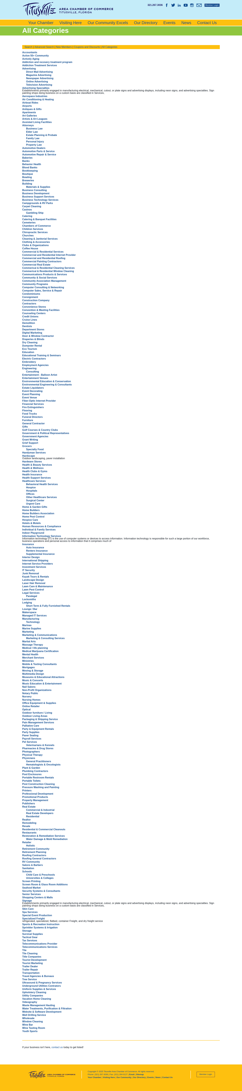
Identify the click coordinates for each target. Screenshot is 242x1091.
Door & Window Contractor (38, 336)
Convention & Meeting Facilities (41, 310)
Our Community (123, 1077)
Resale (26, 826)
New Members (64, 47)
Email (131, 1074)
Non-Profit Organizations (36, 690)
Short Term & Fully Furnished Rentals (48, 606)
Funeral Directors (32, 417)
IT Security (28, 570)
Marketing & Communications (39, 635)
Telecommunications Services (39, 947)
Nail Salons (28, 687)
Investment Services (34, 567)
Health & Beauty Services (37, 464)
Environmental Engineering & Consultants (47, 384)
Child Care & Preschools (40, 874)
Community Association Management (44, 281)
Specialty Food (35, 449)
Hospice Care (30, 520)
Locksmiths (29, 599)
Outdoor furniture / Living (37, 712)
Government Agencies (35, 436)
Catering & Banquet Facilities (39, 219)
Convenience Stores (34, 306)
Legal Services (31, 593)
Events (169, 23)
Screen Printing (31, 881)
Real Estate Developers (39, 813)
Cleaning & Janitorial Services (40, 238)
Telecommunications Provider (39, 943)
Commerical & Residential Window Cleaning (48, 271)
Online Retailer (31, 706)
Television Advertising (39, 84)
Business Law (34, 128)
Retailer (26, 842)
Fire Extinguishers (33, 407)
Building (27, 183)
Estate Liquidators (33, 388)
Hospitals (31, 490)
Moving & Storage (32, 670)
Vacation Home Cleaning (36, 998)
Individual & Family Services (39, 529)
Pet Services (29, 742)
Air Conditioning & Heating (38, 99)
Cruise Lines (29, 319)
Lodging (27, 602)
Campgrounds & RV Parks (37, 203)
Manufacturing (30, 618)
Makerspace (29, 612)
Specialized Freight (33, 918)
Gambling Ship (35, 213)
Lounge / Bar (29, 609)
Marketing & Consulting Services (45, 638)
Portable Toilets (31, 780)
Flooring (27, 410)
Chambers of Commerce (36, 225)
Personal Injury (35, 141)
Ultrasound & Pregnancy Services (42, 982)
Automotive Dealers (33, 148)
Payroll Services (31, 738)
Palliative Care (30, 725)
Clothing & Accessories (36, 242)
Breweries (28, 180)
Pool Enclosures (32, 774)
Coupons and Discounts (87, 47)
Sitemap (140, 1074)
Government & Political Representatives (45, 433)
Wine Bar (27, 1024)
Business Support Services (38, 196)
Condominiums (31, 294)
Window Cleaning (32, 1021)
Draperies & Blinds (33, 339)
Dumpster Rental (32, 345)
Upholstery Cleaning (34, 992)
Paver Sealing (30, 735)
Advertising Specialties (35, 88)
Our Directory (145, 23)
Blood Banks (29, 167)
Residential (32, 816)
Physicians (28, 758)
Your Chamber (40, 23)
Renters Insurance (37, 550)
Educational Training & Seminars (41, 355)
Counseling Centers (34, 313)
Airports (27, 106)
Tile (24, 950)
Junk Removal (30, 573)
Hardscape (28, 456)
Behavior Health (31, 164)
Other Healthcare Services (41, 497)
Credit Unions (30, 316)
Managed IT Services (34, 615)
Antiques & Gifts (32, 109)
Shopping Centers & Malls (37, 897)
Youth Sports (30, 1031)
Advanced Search (44, 47)
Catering (27, 216)
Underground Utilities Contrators (41, 986)
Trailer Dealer (30, 966)
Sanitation (28, 868)
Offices (30, 494)
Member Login (205, 1074)
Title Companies (31, 956)
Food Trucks (29, 413)
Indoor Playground (33, 533)
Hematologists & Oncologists (43, 764)
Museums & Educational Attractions (43, 677)
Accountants (29, 52)
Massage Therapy (32, 644)
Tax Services (29, 940)
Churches (28, 235)
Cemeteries (28, 222)
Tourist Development (34, 960)
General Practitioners (38, 761)
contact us (57, 1047)
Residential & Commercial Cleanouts (43, 829)
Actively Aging (30, 59)
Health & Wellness (33, 468)
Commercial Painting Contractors (41, 261)
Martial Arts (29, 641)
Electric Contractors (34, 358)
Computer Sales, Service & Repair (42, 290)
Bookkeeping (30, 170)
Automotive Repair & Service (39, 154)
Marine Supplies (31, 628)
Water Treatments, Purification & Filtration (46, 1008)
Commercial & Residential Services (43, 251)
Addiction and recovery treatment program (47, 62)
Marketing (28, 631)
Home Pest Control (33, 516)
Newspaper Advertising (39, 78)
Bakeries (27, 157)
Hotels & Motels (31, 523)
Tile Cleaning (30, 953)
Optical (26, 709)
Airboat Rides (30, 102)
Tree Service (29, 979)
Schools (27, 871)
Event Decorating (32, 391)
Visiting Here (70, 23)
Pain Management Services (38, 722)
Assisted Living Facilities (37, 122)
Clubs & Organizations (35, 245)
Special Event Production (37, 915)
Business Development (35, 193)
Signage (27, 900)
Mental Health (30, 654)
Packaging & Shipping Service (40, 719)
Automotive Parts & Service (38, 151)
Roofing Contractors (34, 855)
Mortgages (28, 667)
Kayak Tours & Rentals (35, 576)
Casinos (27, 209)
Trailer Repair (30, 969)
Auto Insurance (35, 547)
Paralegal (31, 596)
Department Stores (33, 329)
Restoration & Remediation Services (43, 836)
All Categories (109, 47)
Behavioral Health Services (42, 484)
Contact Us (207, 23)
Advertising (29, 68)
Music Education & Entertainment (42, 683)
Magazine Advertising (38, 75)
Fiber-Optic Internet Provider (39, 400)
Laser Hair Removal (33, 583)
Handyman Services (34, 452)
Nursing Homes (31, 699)
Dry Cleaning (30, 342)
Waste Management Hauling (38, 1005)
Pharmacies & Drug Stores (37, 748)
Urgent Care (33, 503)
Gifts (25, 426)
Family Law (32, 138)
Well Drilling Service (34, 1015)
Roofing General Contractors (39, 858)
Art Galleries (29, 115)
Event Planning (31, 394)
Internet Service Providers (37, 563)
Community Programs (35, 284)
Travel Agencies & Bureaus (38, 976)
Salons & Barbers (32, 865)
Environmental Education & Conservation (46, 381)
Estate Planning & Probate (41, 135)
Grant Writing (30, 439)
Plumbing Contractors (35, 771)
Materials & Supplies (38, 187)
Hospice (31, 487)
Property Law (34, 144)
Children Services (32, 229)
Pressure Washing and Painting (40, 787)
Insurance (28, 544)
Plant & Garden (31, 768)
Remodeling (29, 823)
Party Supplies (30, 732)
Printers (26, 790)
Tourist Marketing (32, 963)
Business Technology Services (40, 200)
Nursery (26, 696)
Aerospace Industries (34, 96)
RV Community (31, 861)
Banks (26, 161)
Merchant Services (33, 657)
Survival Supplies (32, 934)
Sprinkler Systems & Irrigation (40, 927)
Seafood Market (31, 887)
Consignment (30, 297)
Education (28, 352)
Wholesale (28, 1018)
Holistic (30, 845)
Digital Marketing (32, 332)
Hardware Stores (32, 461)
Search (28, 47)
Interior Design (31, 557)
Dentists (27, 326)
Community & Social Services (39, 277)
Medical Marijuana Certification (40, 651)
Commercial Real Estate (36, 264)
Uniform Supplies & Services (39, 989)
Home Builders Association (38, 513)
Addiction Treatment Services (39, 65)
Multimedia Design (33, 674)
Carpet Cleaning (31, 206)
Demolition (28, 323)
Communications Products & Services (44, 274)
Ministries (28, 661)
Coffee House (30, 248)
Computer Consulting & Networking (43, 287)
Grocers (27, 446)
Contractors (29, 303)
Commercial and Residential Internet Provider (49, 255)
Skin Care (28, 909)
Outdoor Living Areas (34, 716)
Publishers (28, 803)
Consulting (32, 371)
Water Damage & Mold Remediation (47, 839)
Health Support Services (36, 477)
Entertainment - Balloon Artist (39, 375)
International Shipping (35, 560)
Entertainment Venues (35, 378)
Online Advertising (37, 81)
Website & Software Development (41, 1011)
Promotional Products (35, 797)
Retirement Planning (34, 852)
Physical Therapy (32, 755)
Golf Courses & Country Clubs (40, 430)
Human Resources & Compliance (41, 526)
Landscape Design (33, 580)
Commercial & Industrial (40, 810)
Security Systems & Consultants (41, 891)
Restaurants (29, 832)
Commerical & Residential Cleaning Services (48, 268)
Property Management (35, 800)
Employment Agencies (35, 365)
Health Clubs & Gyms (34, 471)
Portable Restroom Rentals (38, 777)
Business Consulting (34, 190)
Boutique (27, 174)
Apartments (29, 112)
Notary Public (30, 693)
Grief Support (30, 443)
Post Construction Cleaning (38, 784)
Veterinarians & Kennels (40, 745)
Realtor (26, 819)
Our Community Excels (108, 23)
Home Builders (31, 510)
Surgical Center (35, 500)
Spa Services (30, 912)
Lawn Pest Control (33, 589)
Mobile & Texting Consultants (39, 664)
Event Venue (29, 397)
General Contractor (33, 423)
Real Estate (28, 806)
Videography (29, 1002)
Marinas (26, 625)
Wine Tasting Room (33, 1028)
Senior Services (31, 894)
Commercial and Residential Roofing (43, 258)
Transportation (31, 973)
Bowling (27, 177)
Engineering (29, 368)
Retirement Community (35, 849)
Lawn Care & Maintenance (37, 586)
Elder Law (32, 132)
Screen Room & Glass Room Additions (45, 884)
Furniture (27, 420)
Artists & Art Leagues (34, 119)
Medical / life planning (35, 648)
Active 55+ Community (35, 55)
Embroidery (29, 362)
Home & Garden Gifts (34, 507)
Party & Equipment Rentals (38, 729)
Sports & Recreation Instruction (40, 924)
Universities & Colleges (40, 878)
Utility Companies (32, 995)
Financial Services (33, 404)
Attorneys (28, 125)
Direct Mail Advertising (39, 72)
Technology (33, 622)
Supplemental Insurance (40, 554)
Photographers (31, 751)
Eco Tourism (29, 349)
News (186, 23)
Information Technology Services (41, 536)
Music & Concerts (32, 680)
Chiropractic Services (35, 232)
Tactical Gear (30, 937)
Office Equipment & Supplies (39, 703)
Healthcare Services (34, 481)
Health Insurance (32, 474)
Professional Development (37, 793)
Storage (26, 930)
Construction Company (36, 300)
